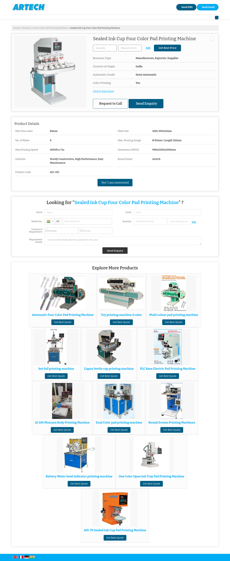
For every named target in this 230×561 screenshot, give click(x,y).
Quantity (127, 221)
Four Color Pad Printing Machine (51, 28)
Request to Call (110, 104)
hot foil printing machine (56, 368)
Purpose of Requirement (35, 230)
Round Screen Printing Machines (171, 422)
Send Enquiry (146, 104)
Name (39, 212)
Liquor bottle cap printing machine (109, 368)
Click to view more (103, 91)
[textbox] (130, 48)
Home (16, 28)
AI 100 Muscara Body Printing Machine (62, 422)
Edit (148, 48)
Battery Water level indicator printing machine (79, 476)
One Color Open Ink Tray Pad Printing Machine (151, 476)
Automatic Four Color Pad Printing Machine (62, 315)
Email (128, 212)
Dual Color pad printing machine (119, 422)
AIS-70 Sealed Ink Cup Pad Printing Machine (115, 530)
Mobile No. (36, 221)
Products (26, 28)
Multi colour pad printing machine (173, 315)
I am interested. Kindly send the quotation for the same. (122, 241)
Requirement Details (35, 240)
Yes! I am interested (115, 182)
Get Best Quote (63, 322)
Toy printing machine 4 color (121, 315)
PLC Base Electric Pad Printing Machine (167, 368)
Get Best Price (167, 48)
